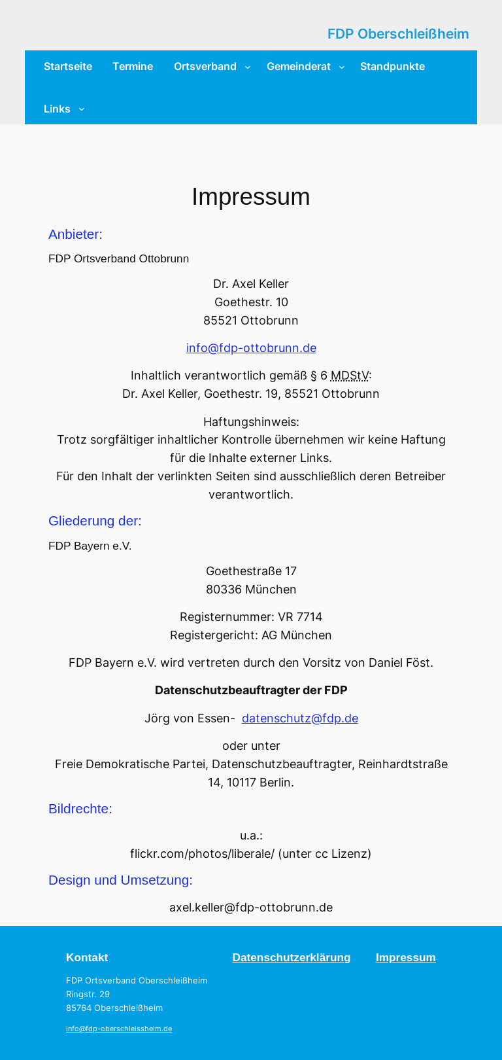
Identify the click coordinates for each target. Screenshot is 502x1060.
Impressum (406, 957)
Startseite (68, 66)
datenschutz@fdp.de (300, 718)
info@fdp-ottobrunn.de (251, 348)
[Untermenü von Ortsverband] (247, 66)
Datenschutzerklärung (292, 957)
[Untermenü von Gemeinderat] (342, 66)
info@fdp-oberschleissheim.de (119, 1029)
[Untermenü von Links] (81, 108)
